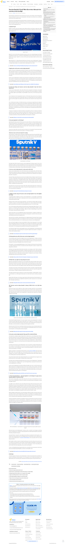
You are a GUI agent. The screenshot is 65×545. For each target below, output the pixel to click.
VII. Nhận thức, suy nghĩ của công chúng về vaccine (49, 23)
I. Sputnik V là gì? (45, 8)
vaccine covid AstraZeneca (25, 437)
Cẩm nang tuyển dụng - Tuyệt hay (47, 66)
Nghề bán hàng (45, 36)
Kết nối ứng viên (48, 525)
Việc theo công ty (38, 537)
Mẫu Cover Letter (38, 522)
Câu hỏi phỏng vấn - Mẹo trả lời (47, 56)
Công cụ (28, 1)
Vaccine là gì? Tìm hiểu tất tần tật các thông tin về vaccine (22, 191)
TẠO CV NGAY (39, 499)
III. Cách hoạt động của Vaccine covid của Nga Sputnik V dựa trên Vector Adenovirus (49, 12)
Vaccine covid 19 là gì (20, 464)
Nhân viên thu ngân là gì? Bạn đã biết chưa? (16, 470)
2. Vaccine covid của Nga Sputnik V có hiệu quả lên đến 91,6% (49, 17)
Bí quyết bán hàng (45, 37)
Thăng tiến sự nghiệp (30, 4)
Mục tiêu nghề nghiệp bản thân (47, 58)
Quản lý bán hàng (45, 39)
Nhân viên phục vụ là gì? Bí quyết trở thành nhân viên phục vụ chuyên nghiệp (21, 471)
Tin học (49, 4)
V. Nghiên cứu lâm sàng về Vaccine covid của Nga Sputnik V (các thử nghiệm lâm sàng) (49, 19)
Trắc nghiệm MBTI (38, 528)
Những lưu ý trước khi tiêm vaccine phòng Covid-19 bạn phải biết (23, 117)
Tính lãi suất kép (27, 535)
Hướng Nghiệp (36, 4)
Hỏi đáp (26, 522)
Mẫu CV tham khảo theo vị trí (39, 527)
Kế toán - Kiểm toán (45, 44)
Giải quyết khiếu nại (27, 525)
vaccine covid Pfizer (32, 350)
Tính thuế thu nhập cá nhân (28, 534)
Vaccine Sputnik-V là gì (27, 464)
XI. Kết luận (44, 31)
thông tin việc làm (20, 488)
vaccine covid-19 (13, 464)
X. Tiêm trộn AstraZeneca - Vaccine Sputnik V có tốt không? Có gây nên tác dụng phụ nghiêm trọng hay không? (49, 29)
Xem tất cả (44, 48)
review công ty (25, 488)
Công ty (16, 1)
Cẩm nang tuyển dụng (49, 527)
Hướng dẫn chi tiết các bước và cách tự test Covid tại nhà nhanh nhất (24, 282)
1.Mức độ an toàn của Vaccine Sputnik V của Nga (49, 15)
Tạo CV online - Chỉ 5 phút (46, 52)
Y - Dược (13, 13)
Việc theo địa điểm (38, 534)
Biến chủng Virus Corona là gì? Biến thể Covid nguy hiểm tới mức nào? (24, 451)
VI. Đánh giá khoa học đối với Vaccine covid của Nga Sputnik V (49, 21)
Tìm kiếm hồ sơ (48, 522)
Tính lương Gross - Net (28, 532)
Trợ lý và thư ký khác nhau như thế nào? (15, 479)
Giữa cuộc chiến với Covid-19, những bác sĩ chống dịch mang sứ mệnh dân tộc (25, 257)
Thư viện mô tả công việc (49, 528)
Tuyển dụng (45, 4)
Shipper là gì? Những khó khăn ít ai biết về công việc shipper (18, 474)
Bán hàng (44, 43)
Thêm (52, 4)
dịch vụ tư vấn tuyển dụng (34, 488)
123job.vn (11, 485)
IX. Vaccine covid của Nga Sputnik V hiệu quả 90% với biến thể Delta (49, 27)
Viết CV (21, 4)
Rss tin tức (54, 543)
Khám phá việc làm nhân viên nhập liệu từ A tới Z (16, 481)
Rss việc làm (51, 543)
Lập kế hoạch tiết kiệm (28, 537)
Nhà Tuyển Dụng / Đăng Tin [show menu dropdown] (59, 1)
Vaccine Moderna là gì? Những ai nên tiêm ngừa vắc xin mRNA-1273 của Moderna (26, 84)
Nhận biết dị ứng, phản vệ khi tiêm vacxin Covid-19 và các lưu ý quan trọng (25, 373)
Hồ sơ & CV (12, 1)
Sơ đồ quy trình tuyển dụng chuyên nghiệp (48, 68)
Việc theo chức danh (38, 532)
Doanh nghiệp (40, 4)
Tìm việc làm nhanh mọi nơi (46, 55)
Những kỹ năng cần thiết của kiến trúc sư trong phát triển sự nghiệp (19, 473)
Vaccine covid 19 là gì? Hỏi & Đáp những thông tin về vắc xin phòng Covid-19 (25, 65)
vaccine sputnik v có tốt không (15, 466)
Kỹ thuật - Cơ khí (45, 46)
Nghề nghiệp (24, 4)
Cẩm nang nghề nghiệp (22, 1)
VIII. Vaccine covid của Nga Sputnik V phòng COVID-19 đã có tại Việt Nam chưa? (49, 25)
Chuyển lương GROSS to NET (47, 60)
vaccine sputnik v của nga (34, 464)
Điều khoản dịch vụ (27, 527)
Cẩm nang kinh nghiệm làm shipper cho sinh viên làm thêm (18, 476)
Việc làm (8, 1)
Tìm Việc (18, 4)
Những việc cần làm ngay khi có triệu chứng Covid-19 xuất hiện (23, 331)
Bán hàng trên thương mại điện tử (47, 40)
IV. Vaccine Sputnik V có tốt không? (48, 13)
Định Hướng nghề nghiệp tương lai (47, 62)
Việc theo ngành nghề (38, 535)
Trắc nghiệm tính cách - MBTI (47, 59)
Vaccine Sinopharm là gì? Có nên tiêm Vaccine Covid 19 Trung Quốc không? (25, 233)
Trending (14, 4)
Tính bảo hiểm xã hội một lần (29, 540)
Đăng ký (52, 1)
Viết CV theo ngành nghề (39, 525)
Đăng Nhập (48, 1)
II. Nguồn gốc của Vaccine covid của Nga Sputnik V (49, 10)
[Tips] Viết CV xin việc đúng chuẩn (47, 53)
